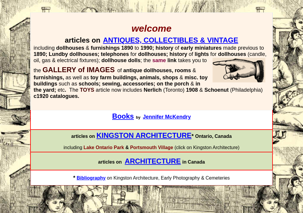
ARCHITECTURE (153, 161)
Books (123, 116)
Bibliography (91, 177)
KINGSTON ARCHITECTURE (143, 135)
